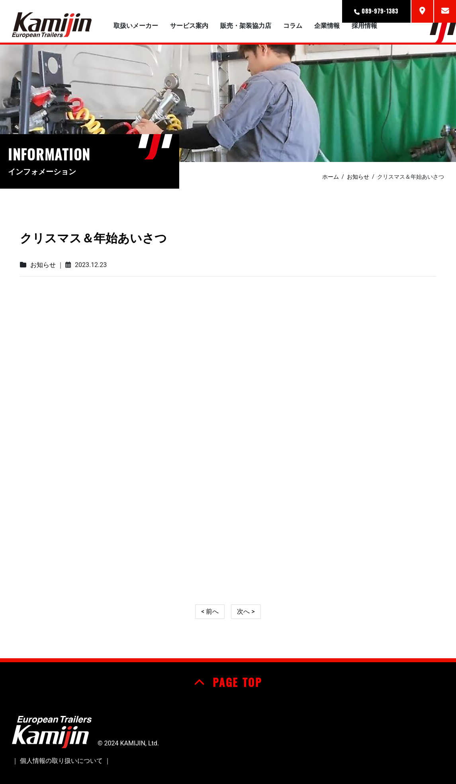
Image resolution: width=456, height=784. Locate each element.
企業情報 (327, 25)
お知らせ (43, 265)
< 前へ (210, 611)
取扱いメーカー (136, 25)
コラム (292, 25)
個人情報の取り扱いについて (61, 760)
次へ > (245, 611)
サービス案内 (189, 25)
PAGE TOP (228, 682)
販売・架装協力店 (245, 25)
